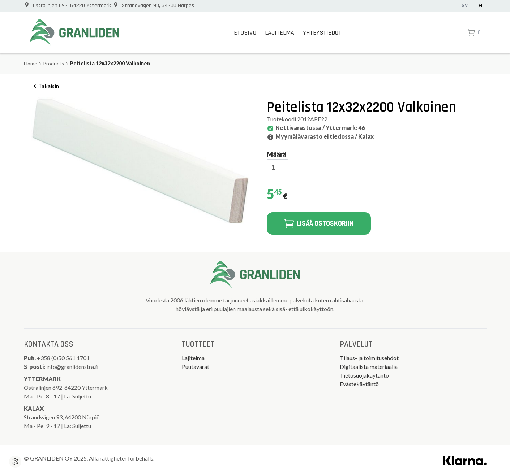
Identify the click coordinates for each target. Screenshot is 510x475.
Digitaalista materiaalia (369, 366)
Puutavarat (195, 366)
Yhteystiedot (322, 33)
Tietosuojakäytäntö (364, 375)
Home (30, 63)
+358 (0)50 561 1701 (64, 357)
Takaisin (45, 86)
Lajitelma (279, 33)
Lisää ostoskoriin (318, 223)
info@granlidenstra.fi (72, 366)
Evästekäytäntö (359, 383)
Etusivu (245, 33)
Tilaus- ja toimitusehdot (369, 357)
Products (53, 63)
